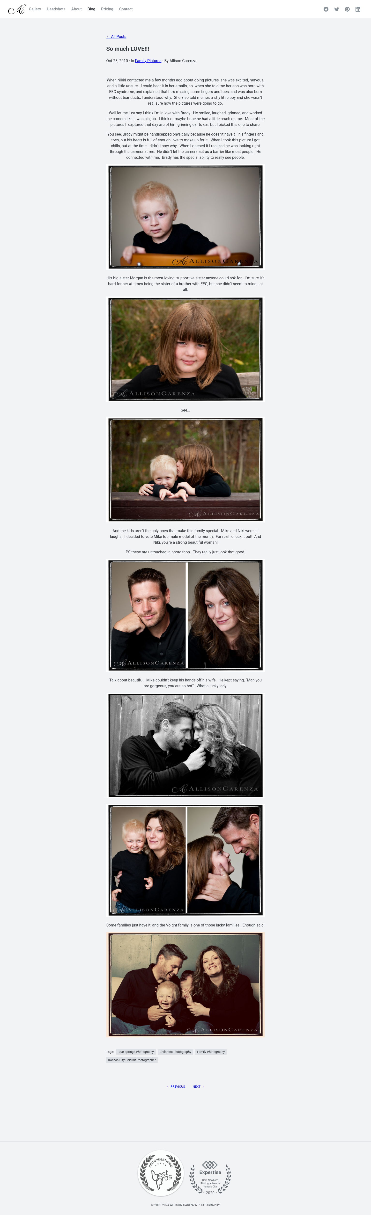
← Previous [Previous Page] (176, 1086)
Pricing (107, 9)
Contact (126, 9)
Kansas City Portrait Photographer (132, 1060)
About (76, 9)
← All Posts (116, 36)
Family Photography (211, 1052)
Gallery (35, 9)
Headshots (56, 9)
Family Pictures (148, 60)
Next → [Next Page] (198, 1086)
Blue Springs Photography (136, 1052)
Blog (91, 9)
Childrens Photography (175, 1052)
